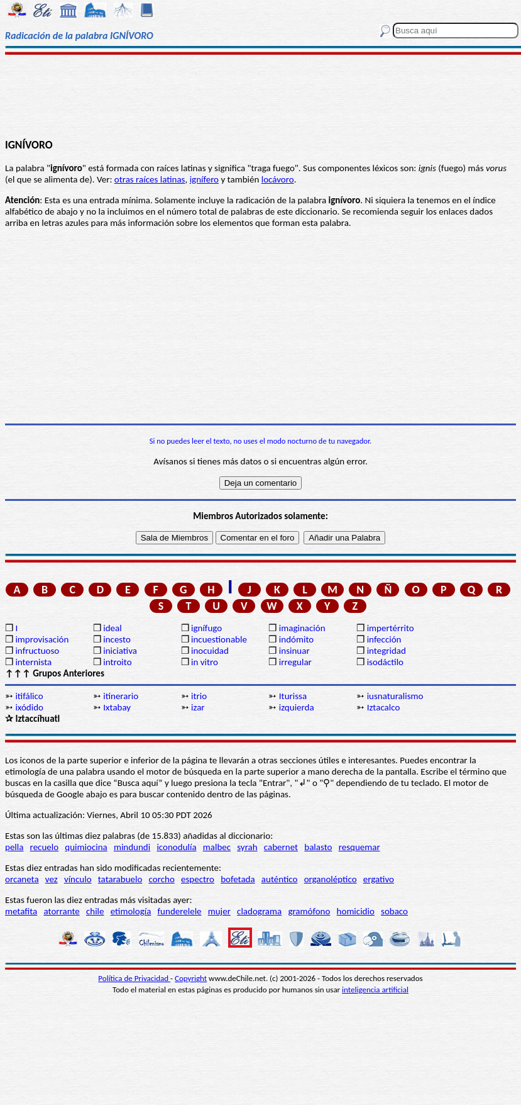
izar (198, 707)
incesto (117, 639)
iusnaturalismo (395, 696)
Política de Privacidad (134, 978)
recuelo (44, 847)
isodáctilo (385, 662)
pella (14, 847)
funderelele (180, 911)
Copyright (191, 978)
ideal (112, 628)
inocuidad (210, 650)
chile (95, 911)
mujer (219, 911)
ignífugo (206, 628)
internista (33, 662)
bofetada (238, 879)
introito (117, 662)
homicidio (356, 911)
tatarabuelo (120, 879)
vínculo (78, 879)
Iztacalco (383, 707)
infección (384, 639)
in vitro (204, 662)
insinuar (294, 650)
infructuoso (37, 650)
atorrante (61, 911)
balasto (318, 847)
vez (51, 879)
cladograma (259, 911)
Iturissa (293, 696)
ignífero (204, 179)
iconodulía (176, 847)
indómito (296, 639)
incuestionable (219, 639)
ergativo (378, 879)
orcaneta (22, 879)
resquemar (359, 847)
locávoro (277, 179)
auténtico (279, 879)
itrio (199, 696)
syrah (247, 847)
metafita (21, 911)
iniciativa (120, 650)
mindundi (132, 847)
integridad (386, 650)
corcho (162, 879)
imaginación (302, 628)
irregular (295, 662)
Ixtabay (117, 707)
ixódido (29, 707)
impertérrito (390, 628)
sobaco (394, 911)
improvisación (42, 639)
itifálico (29, 696)
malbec (217, 847)
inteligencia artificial (375, 989)
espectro (197, 879)
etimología (131, 911)
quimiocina (86, 847)
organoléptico (330, 879)
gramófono (309, 911)
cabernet (281, 847)
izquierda (296, 707)
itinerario (120, 696)
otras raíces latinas (149, 179)
